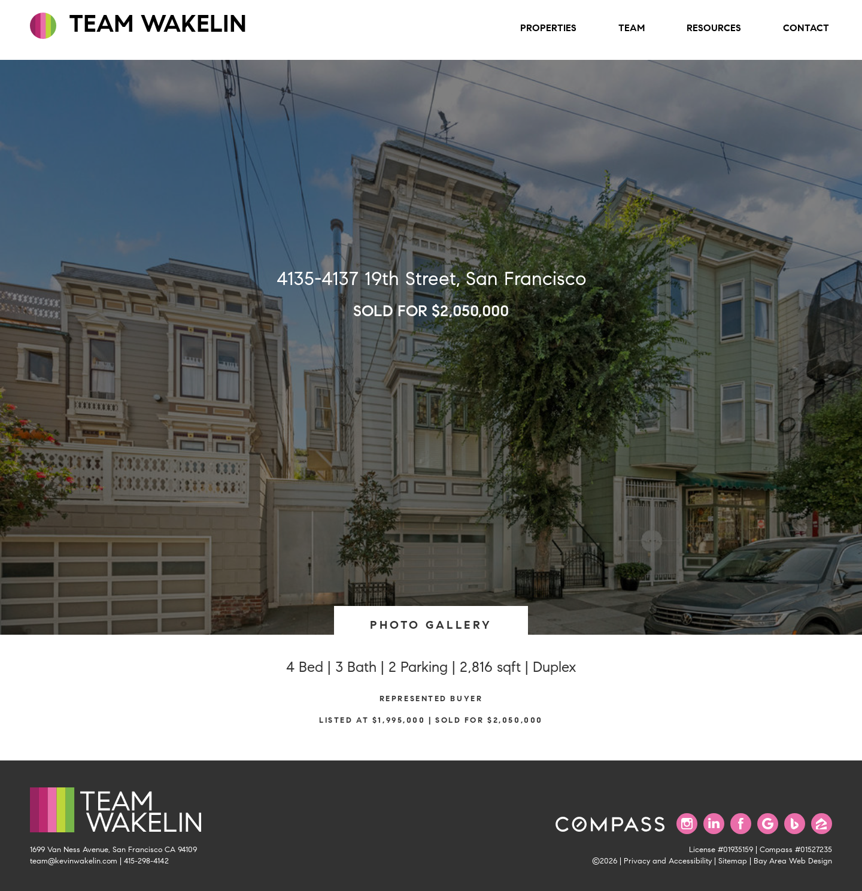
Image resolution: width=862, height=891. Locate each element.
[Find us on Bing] (794, 823)
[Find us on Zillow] (821, 823)
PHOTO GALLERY (431, 625)
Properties (548, 28)
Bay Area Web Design (793, 861)
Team (631, 28)
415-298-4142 (146, 861)
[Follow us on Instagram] (686, 823)
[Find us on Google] (767, 823)
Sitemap (732, 861)
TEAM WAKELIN (138, 24)
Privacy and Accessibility (668, 861)
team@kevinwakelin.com (73, 861)
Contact (806, 28)
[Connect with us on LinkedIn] (713, 823)
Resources (714, 28)
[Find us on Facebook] (740, 823)
